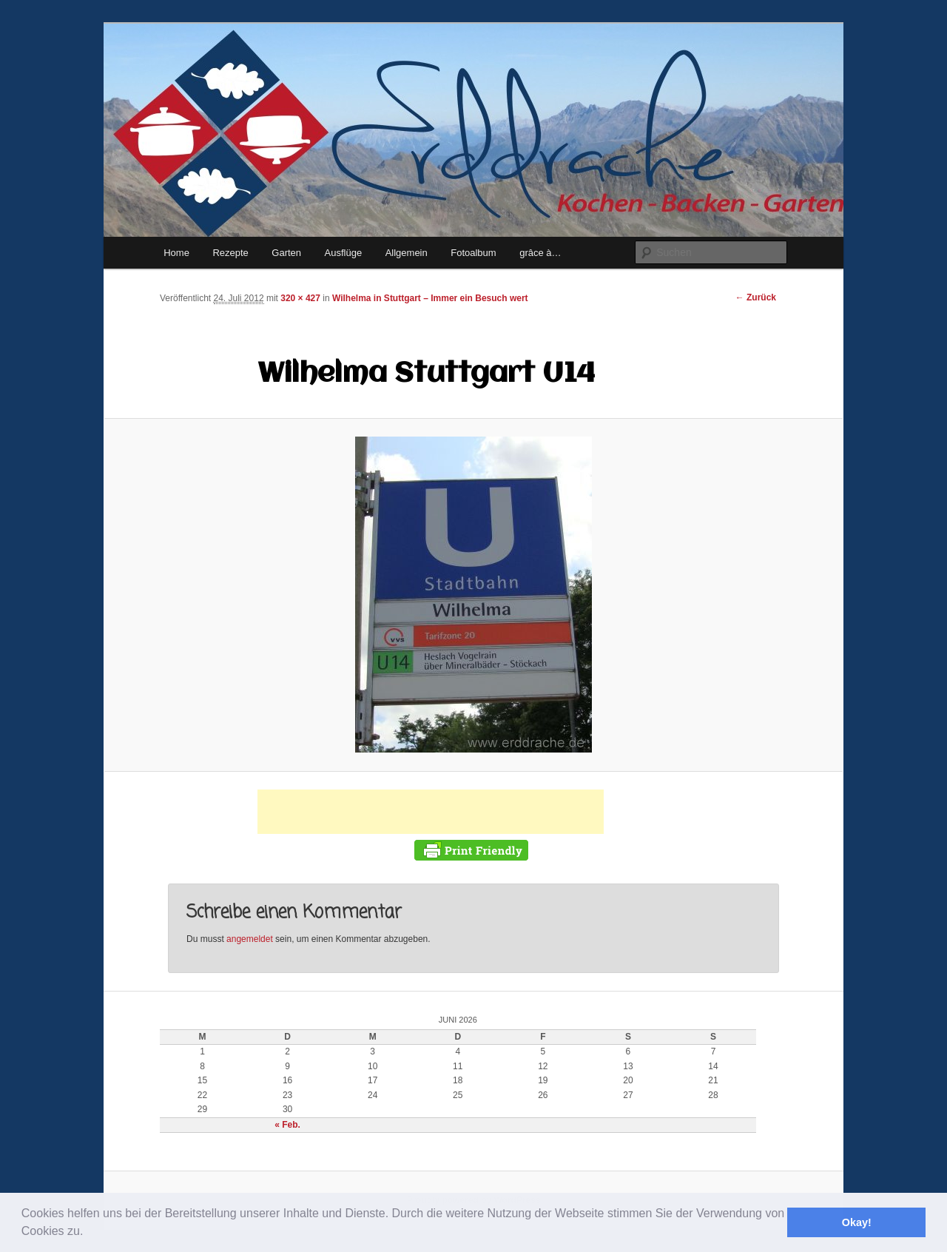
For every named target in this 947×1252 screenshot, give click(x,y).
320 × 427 (300, 298)
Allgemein (406, 252)
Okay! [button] (857, 1222)
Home (176, 252)
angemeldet (249, 939)
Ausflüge (344, 252)
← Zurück (755, 297)
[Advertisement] (430, 812)
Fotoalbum (473, 252)
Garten (286, 252)
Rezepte (230, 252)
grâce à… (540, 252)
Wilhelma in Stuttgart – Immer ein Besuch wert (430, 298)
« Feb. (287, 1125)
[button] (89, 1233)
